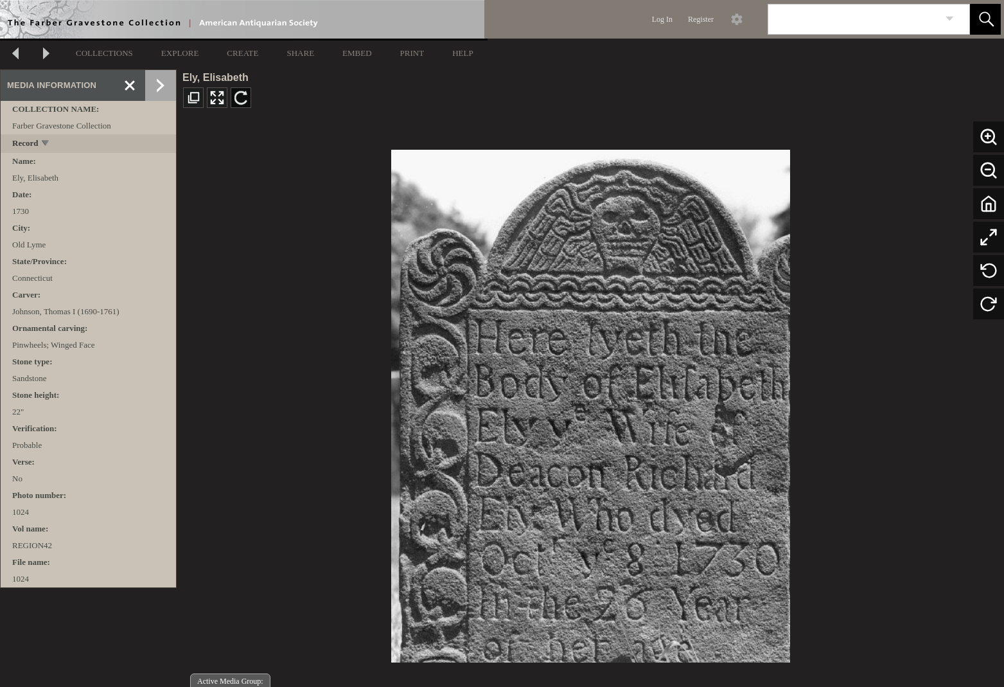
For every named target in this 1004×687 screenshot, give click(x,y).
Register (701, 19)
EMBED (357, 53)
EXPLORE (180, 53)
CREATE (242, 53)
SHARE (300, 53)
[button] (985, 19)
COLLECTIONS (104, 53)
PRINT (412, 53)
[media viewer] (590, 402)
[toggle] (46, 144)
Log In (662, 19)
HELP (462, 53)
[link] (950, 19)
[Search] (854, 19)
